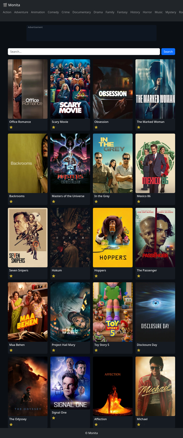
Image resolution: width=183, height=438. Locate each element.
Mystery (170, 12)
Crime (66, 12)
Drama (98, 12)
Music (159, 12)
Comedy (53, 12)
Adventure (21, 12)
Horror (147, 12)
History (135, 12)
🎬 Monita (11, 4)
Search (168, 52)
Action (7, 12)
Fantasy (122, 12)
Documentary (82, 12)
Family (110, 12)
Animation (38, 12)
